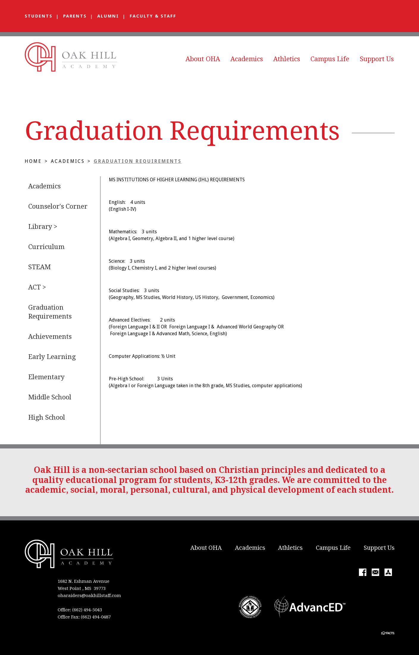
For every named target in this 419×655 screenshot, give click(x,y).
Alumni (108, 16)
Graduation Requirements (138, 161)
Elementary (46, 377)
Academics (246, 59)
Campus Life (329, 59)
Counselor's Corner (57, 206)
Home (33, 161)
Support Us (377, 59)
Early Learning (52, 356)
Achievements (50, 336)
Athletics (286, 59)
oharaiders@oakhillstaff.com (89, 595)
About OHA (203, 59)
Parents (75, 16)
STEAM (39, 267)
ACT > (37, 287)
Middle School (49, 397)
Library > (42, 226)
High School (46, 417)
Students (38, 16)
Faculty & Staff (153, 16)
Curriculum (46, 247)
